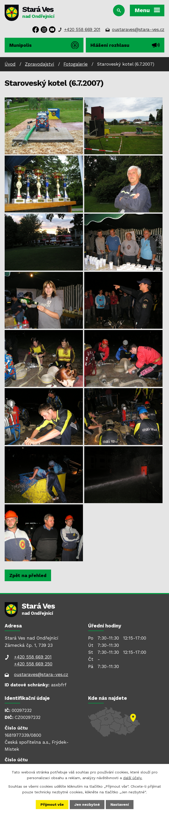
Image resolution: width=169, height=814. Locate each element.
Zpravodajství (39, 64)
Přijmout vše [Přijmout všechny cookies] (52, 804)
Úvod (10, 64)
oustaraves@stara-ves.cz (138, 29)
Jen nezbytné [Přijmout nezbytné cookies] (87, 804)
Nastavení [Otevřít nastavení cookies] (119, 804)
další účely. (132, 778)
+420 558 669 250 (33, 663)
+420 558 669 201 (82, 29)
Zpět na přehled (27, 575)
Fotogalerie (76, 64)
